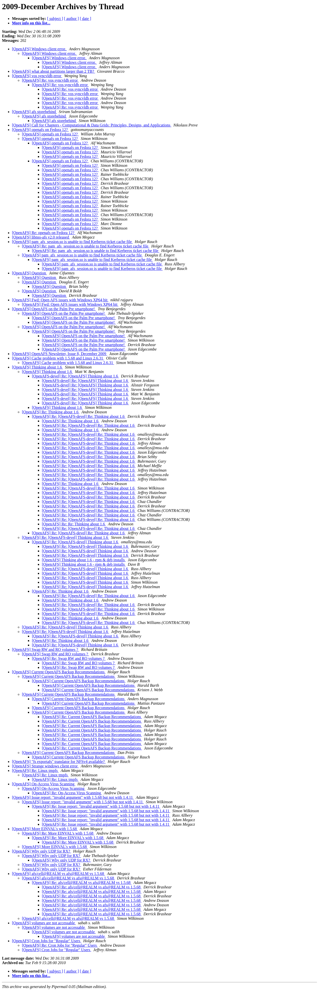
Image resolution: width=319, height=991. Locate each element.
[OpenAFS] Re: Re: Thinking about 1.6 (74, 524)
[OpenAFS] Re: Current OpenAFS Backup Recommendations (92, 717)
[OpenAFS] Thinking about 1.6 (37, 367)
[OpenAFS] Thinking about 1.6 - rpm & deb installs (84, 560)
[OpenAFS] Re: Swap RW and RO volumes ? (69, 658)
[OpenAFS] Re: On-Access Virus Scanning (67, 793)
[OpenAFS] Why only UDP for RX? (41, 851)
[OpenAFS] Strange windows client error (45, 766)
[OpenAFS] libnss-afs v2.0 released (41, 237)
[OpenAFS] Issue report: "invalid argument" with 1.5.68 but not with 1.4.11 (73, 797)
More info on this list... (31, 23)
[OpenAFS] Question (29, 273)
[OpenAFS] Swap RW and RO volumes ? (45, 649)
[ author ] (71, 18)
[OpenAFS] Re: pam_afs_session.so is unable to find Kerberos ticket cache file (85, 246)
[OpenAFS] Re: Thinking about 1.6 (51, 412)
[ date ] (85, 18)
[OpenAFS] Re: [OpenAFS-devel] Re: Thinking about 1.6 (79, 416)
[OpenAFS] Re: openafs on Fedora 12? (43, 233)
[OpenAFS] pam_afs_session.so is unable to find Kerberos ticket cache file (72, 242)
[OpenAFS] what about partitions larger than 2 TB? (53, 71)
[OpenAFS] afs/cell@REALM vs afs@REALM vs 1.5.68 (58, 873)
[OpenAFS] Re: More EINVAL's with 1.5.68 (58, 833)
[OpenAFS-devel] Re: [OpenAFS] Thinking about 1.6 (75, 376)
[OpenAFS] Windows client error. (39, 49)
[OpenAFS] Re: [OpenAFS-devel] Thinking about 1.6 (65, 537)
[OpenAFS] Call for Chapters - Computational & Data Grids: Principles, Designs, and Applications (91, 125)
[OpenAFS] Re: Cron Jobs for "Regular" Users (60, 945)
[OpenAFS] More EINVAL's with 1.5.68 (45, 829)
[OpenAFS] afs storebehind (34, 112)
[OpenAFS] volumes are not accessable (44, 923)
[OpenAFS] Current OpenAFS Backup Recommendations (59, 672)
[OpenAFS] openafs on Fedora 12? (40, 129)
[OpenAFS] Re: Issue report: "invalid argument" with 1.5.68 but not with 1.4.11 (96, 806)
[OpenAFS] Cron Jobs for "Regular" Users (46, 941)
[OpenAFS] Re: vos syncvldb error (50, 80)
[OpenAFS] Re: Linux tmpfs (35, 770)
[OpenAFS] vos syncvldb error (37, 76)
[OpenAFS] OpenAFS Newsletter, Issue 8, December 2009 (59, 354)
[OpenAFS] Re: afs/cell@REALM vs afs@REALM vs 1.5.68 (82, 882)
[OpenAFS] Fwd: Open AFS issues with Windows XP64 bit (60, 300)
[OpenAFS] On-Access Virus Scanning (44, 784)
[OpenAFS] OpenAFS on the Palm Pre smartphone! (54, 309)
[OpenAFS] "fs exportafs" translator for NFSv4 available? (59, 761)
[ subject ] (55, 18)
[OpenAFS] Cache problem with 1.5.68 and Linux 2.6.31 (58, 358)
